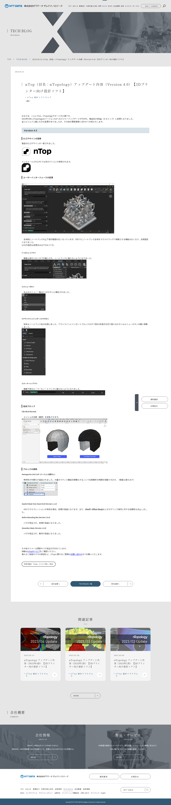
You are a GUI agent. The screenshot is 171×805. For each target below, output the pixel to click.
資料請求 (154, 399)
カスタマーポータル (132, 6)
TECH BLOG (68, 789)
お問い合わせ (76, 554)
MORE (76, 695)
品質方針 (57, 793)
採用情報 (86, 789)
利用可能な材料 (91, 6)
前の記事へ (55, 584)
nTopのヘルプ (33, 551)
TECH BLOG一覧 (85, 584)
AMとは (75, 6)
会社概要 (116, 6)
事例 (100, 6)
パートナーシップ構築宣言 (70, 793)
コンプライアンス (31, 793)
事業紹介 (36, 789)
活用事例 (58, 789)
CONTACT (154, 6)
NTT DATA (128, 790)
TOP (70, 6)
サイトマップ (95, 793)
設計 (28, 101)
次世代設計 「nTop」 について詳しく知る (38, 564)
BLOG (104, 6)
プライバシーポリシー (46, 793)
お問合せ (154, 406)
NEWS (110, 6)
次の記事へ (115, 584)
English (103, 793)
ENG (147, 6)
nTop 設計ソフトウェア (39, 97)
